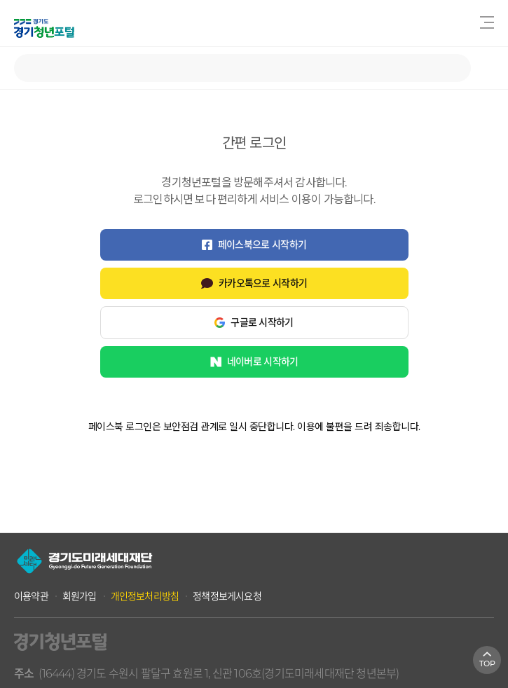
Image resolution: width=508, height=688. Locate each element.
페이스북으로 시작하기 (254, 244)
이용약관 (31, 596)
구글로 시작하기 (253, 322)
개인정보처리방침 (145, 596)
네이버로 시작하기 (254, 361)
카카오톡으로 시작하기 (254, 283)
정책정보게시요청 (227, 596)
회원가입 (79, 596)
